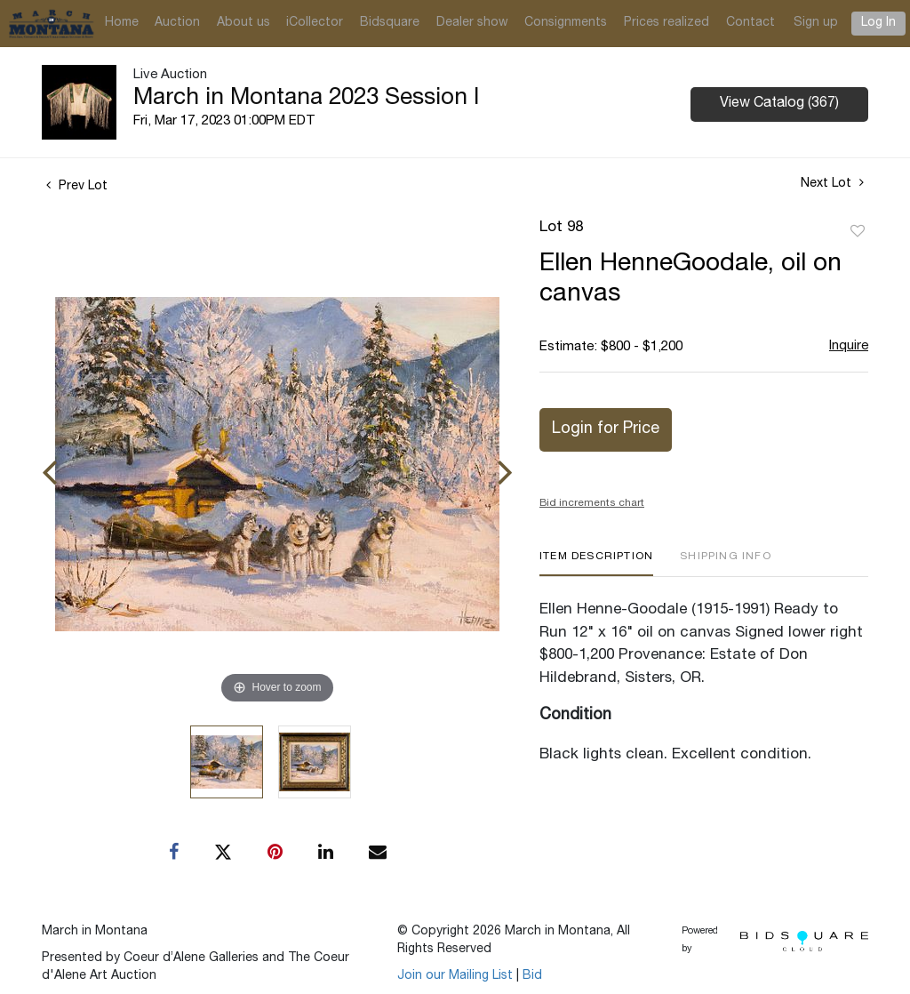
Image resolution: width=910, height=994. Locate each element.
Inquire (848, 346)
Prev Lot (77, 186)
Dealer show (472, 23)
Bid (532, 976)
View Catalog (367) (779, 104)
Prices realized (666, 23)
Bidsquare (389, 23)
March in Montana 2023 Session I (306, 98)
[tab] (596, 563)
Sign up (816, 23)
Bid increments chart (591, 503)
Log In (878, 23)
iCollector (314, 23)
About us (243, 23)
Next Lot (832, 183)
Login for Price (605, 429)
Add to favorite (857, 232)
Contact (750, 23)
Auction (177, 23)
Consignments (565, 23)
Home (122, 23)
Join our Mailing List (455, 976)
